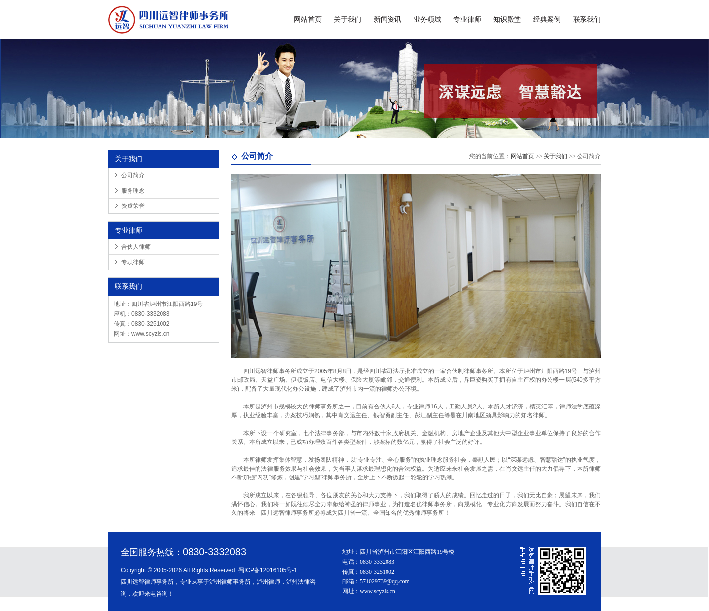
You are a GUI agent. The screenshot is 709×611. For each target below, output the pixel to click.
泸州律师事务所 (230, 581)
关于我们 (347, 19)
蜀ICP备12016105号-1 (267, 570)
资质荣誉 (133, 206)
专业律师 (467, 19)
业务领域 (427, 19)
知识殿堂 (507, 19)
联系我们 (587, 19)
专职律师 (133, 262)
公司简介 (133, 175)
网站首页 (308, 19)
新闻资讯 (387, 19)
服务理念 (133, 190)
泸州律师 (268, 581)
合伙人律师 (136, 246)
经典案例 (547, 19)
